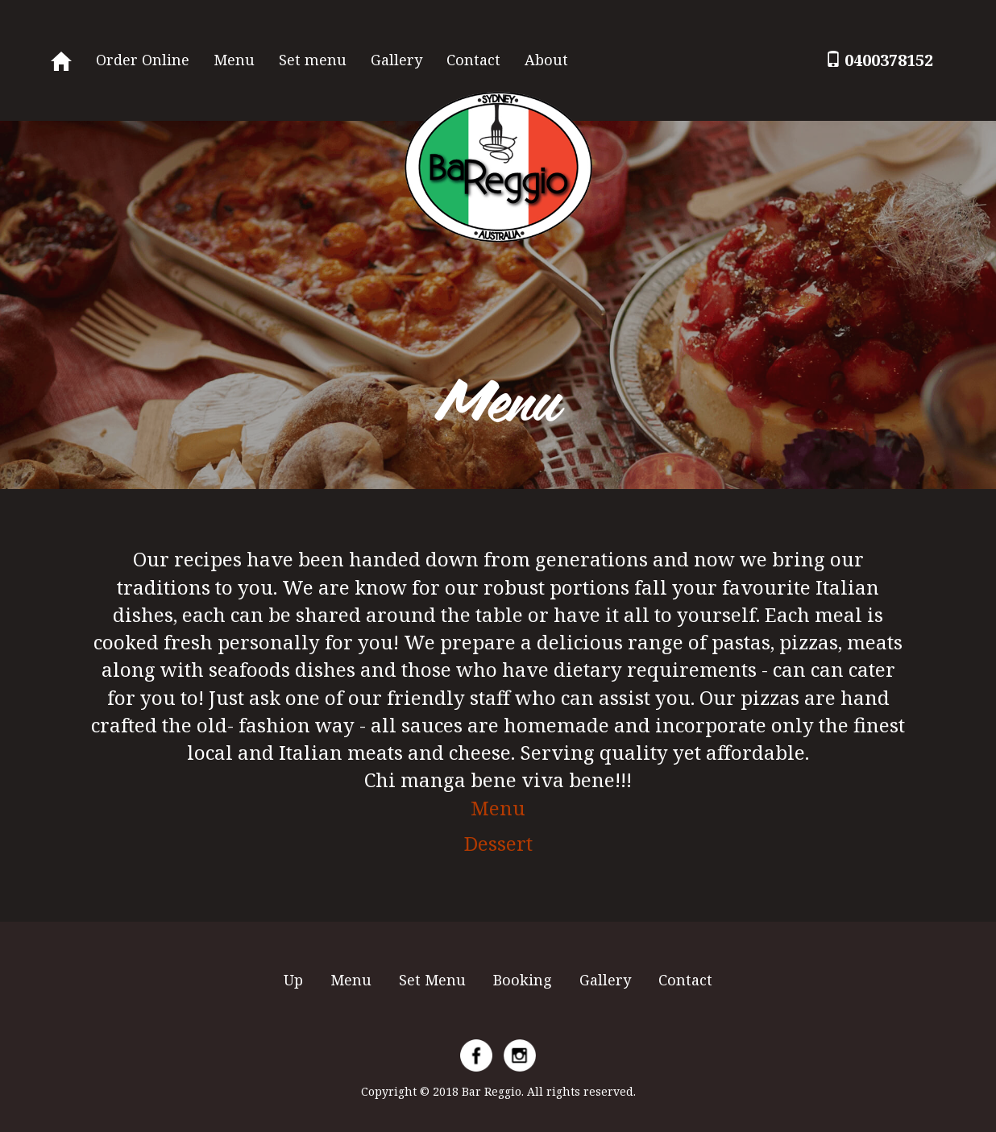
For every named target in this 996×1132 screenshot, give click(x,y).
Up (293, 979)
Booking (522, 979)
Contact (473, 59)
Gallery (396, 59)
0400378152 (889, 60)
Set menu (313, 59)
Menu (234, 59)
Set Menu (432, 979)
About (546, 59)
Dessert (498, 843)
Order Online (142, 59)
